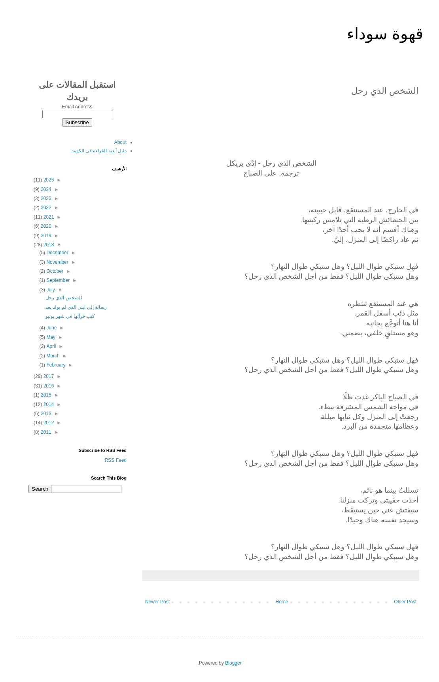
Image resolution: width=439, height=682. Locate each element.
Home (282, 602)
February (55, 365)
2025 (48, 180)
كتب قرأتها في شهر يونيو (70, 316)
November (56, 262)
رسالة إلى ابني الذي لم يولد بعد (76, 307)
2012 (48, 422)
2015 (45, 395)
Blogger (233, 663)
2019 (45, 235)
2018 (48, 244)
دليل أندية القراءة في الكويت (98, 150)
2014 (48, 404)
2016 (48, 386)
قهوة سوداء (385, 33)
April (50, 346)
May (50, 337)
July (50, 290)
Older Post (405, 602)
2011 (45, 432)
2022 (45, 207)
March (52, 356)
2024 (45, 189)
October (54, 271)
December (56, 252)
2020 (45, 226)
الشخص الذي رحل (63, 297)
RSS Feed (116, 460)
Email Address (77, 107)
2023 (45, 198)
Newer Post (157, 602)
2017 (48, 376)
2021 (48, 217)
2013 (45, 413)
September (57, 280)
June (51, 328)
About (120, 142)
